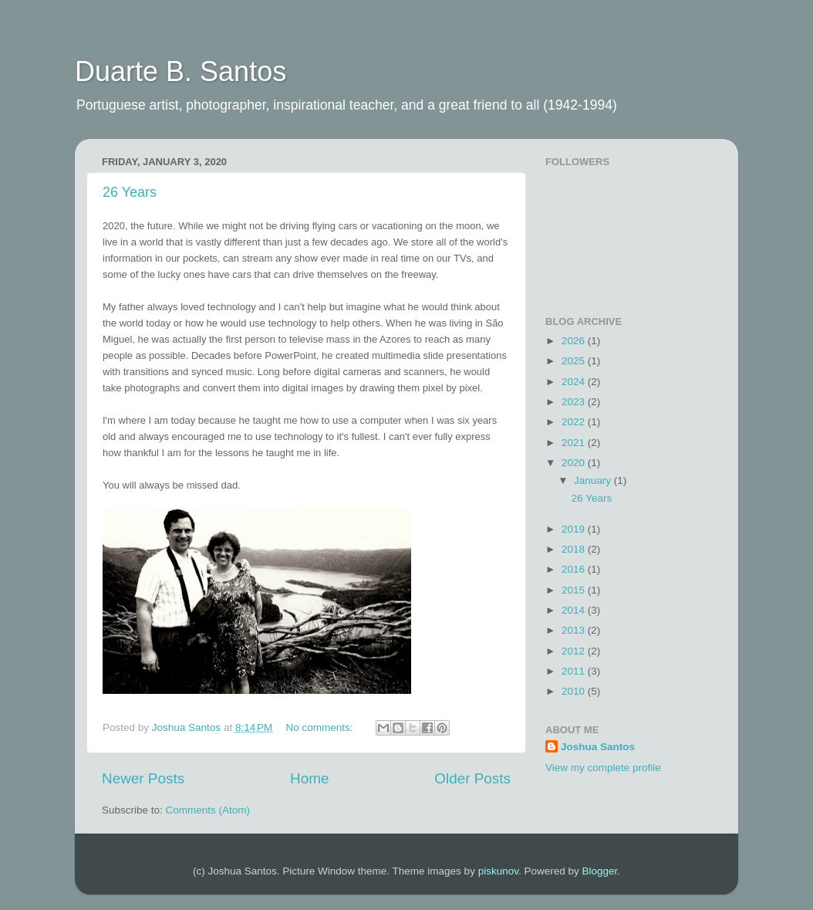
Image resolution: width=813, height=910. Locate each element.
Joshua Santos (598, 747)
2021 (575, 442)
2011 (575, 671)
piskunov (498, 871)
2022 (575, 422)
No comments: (321, 727)
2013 (575, 630)
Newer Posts (143, 778)
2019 (575, 529)
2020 (575, 463)
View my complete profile (603, 767)
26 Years (130, 192)
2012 (575, 651)
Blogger (599, 871)
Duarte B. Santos (180, 71)
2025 (575, 361)
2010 (575, 691)
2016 (575, 569)
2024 (575, 381)
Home (309, 778)
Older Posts (472, 778)
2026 (575, 341)
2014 (575, 610)
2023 (575, 402)
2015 (575, 590)
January (594, 480)
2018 (575, 549)
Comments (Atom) (208, 810)
